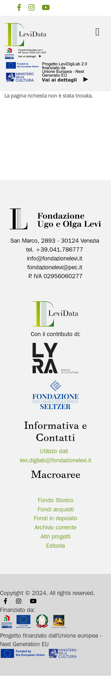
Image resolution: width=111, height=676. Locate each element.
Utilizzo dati (54, 451)
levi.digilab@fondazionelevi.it (55, 460)
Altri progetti (55, 536)
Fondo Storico (55, 500)
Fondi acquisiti (56, 509)
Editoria (55, 545)
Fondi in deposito (55, 518)
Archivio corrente (55, 527)
